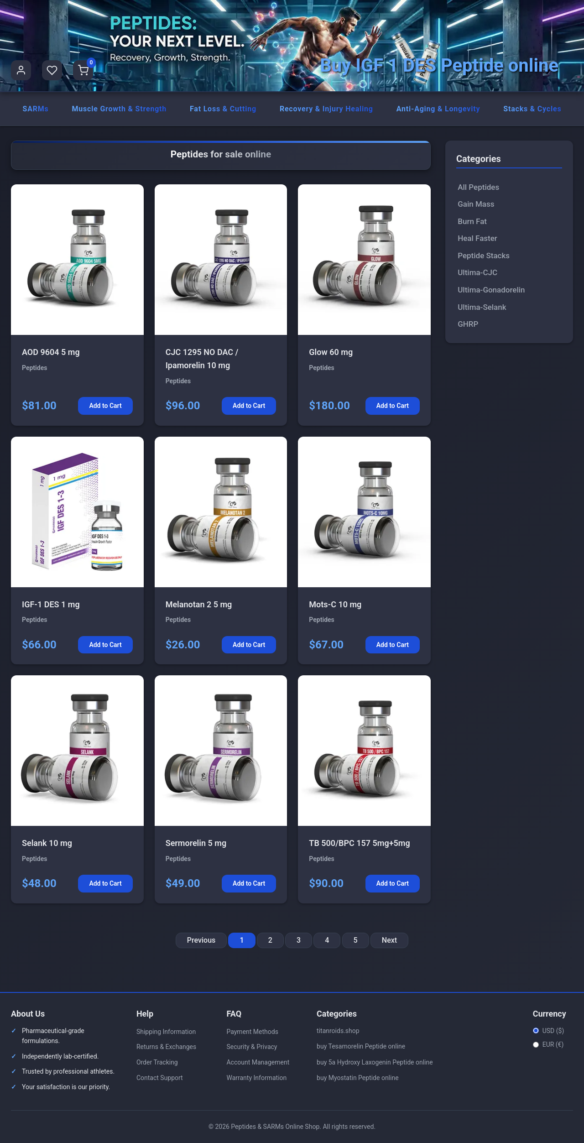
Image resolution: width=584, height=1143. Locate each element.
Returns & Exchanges (166, 1047)
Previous (201, 940)
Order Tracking (157, 1062)
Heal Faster (477, 238)
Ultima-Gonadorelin (491, 289)
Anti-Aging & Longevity (438, 108)
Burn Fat (472, 221)
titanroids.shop (338, 1030)
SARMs (35, 108)
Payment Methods (252, 1031)
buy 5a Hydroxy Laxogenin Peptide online (375, 1062)
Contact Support (159, 1077)
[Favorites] (52, 70)
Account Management (257, 1062)
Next (389, 940)
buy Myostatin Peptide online (358, 1077)
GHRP (468, 324)
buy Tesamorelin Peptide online (361, 1046)
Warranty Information (256, 1077)
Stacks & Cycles (532, 108)
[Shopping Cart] (83, 70)
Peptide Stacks (484, 255)
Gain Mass (476, 204)
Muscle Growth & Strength (119, 108)
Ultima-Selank (482, 307)
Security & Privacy (251, 1047)
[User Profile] (21, 70)
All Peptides (478, 187)
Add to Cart (105, 406)
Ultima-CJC (477, 272)
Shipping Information (166, 1031)
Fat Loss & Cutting (223, 108)
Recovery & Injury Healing (326, 108)
